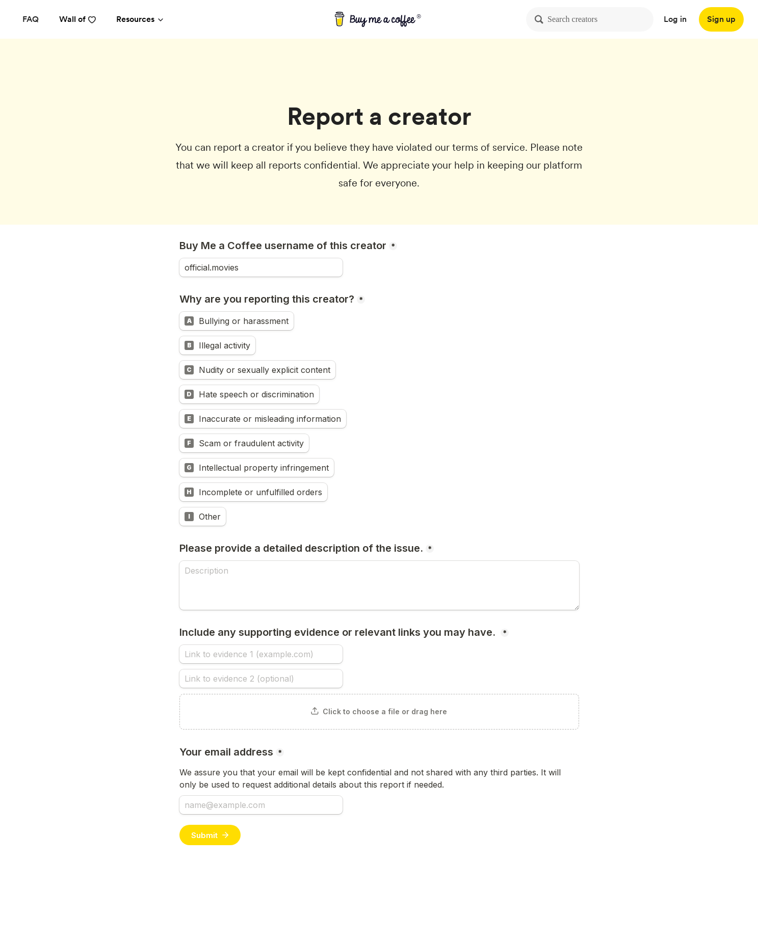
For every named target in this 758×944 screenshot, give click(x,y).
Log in (675, 19)
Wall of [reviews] (77, 19)
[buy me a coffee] (379, 19)
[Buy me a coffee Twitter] (648, 901)
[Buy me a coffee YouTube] (673, 901)
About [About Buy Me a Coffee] (273, 901)
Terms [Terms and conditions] (507, 901)
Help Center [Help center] (320, 901)
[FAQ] (30, 19)
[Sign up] (721, 19)
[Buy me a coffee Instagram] (697, 901)
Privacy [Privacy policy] (469, 901)
